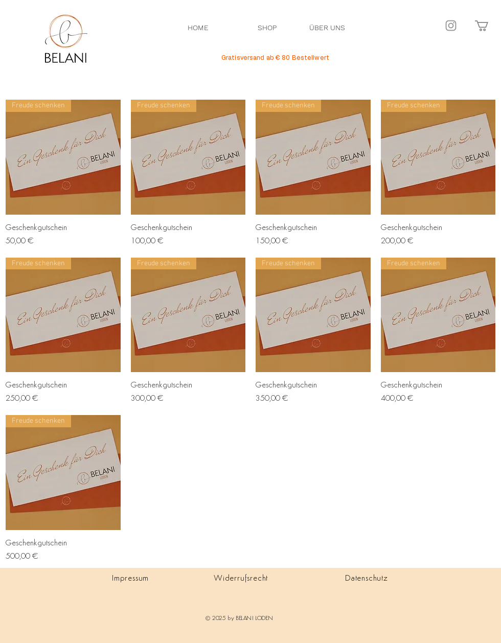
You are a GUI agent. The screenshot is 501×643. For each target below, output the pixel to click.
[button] (488, 25)
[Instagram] (451, 25)
